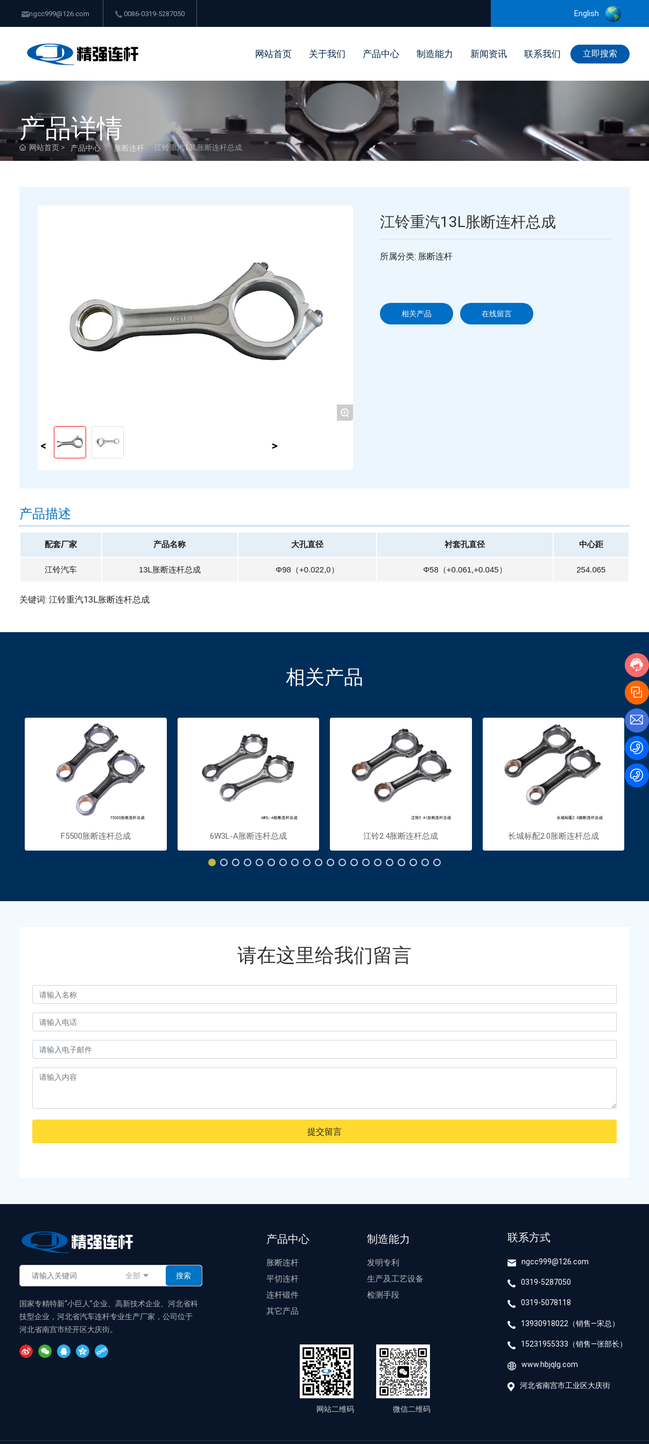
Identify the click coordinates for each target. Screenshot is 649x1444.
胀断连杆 (129, 148)
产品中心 (85, 148)
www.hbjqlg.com (549, 1364)
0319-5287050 (546, 1282)
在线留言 (497, 313)
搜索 (183, 1275)
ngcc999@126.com (55, 13)
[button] (212, 862)
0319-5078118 (546, 1302)
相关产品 (416, 313)
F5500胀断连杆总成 (96, 835)
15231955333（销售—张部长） (574, 1344)
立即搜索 (600, 53)
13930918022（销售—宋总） (570, 1323)
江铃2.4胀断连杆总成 (400, 835)
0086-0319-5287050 (150, 13)
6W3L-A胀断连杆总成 (248, 835)
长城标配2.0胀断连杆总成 (553, 835)
